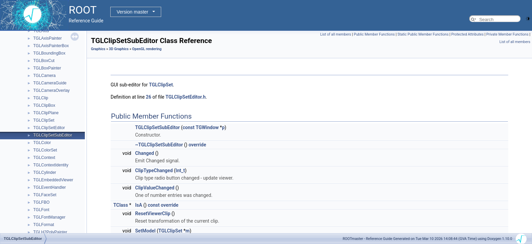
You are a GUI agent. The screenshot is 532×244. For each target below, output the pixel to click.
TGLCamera (44, 75)
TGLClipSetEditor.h (186, 97)
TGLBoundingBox (49, 53)
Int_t (180, 170)
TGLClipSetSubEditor (52, 135)
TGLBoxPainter (47, 68)
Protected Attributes (467, 34)
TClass (120, 205)
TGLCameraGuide (49, 83)
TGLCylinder (44, 172)
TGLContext (44, 157)
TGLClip (40, 98)
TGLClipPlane (46, 112)
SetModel (145, 230)
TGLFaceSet (44, 194)
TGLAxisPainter (47, 38)
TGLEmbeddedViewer (53, 180)
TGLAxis (41, 30)
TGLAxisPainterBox (51, 45)
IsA (138, 205)
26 (148, 97)
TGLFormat (43, 224)
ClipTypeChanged (154, 170)
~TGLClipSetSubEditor (159, 144)
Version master (132, 12)
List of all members (335, 34)
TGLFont (41, 209)
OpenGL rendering (147, 49)
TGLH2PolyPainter (50, 232)
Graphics (98, 49)
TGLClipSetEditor (49, 127)
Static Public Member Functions (423, 34)
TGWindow (207, 127)
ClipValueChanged (154, 187)
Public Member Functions (374, 34)
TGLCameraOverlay (51, 90)
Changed (144, 153)
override (197, 144)
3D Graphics (119, 49)
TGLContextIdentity (50, 165)
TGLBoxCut (44, 60)
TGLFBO (41, 202)
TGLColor (42, 142)
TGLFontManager (49, 217)
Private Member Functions (507, 34)
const (188, 127)
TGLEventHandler (49, 187)
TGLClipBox (44, 105)
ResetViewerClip (152, 213)
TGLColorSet (45, 150)
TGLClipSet (43, 120)
